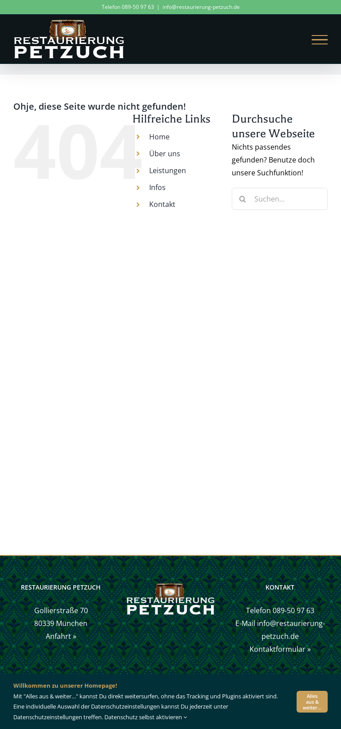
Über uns (164, 153)
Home (159, 137)
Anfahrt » (61, 636)
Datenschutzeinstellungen (47, 717)
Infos (157, 187)
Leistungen (167, 170)
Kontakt (162, 204)
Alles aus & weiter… (312, 702)
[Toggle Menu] (320, 40)
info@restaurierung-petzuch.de (201, 7)
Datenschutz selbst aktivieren (145, 717)
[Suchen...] (280, 199)
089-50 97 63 (293, 610)
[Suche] (243, 199)
